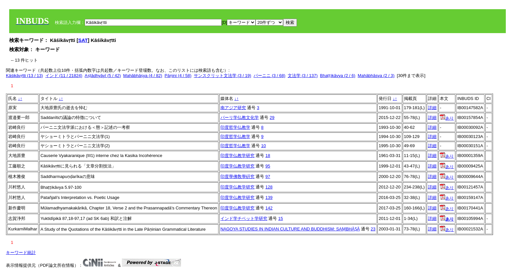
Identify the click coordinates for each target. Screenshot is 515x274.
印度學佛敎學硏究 (237, 176)
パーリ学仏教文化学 (239, 117)
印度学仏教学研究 (237, 155)
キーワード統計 (21, 252)
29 (272, 117)
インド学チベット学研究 (243, 218)
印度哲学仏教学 (235, 127)
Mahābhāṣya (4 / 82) (142, 75)
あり (447, 118)
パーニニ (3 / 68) (269, 75)
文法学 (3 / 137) (303, 75)
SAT (83, 40)
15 (280, 218)
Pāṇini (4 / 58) (178, 75)
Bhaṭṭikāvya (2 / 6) (337, 75)
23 (373, 228)
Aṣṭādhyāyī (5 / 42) (103, 75)
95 (267, 166)
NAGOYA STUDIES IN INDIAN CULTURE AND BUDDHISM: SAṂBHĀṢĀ (290, 228)
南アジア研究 (233, 107)
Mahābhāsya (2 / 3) (376, 75)
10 (263, 145)
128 (269, 187)
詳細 (432, 107)
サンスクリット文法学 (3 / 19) (222, 75)
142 (269, 208)
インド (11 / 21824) (63, 75)
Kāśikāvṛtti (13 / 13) (24, 75)
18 (267, 155)
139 (269, 197)
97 (267, 176)
